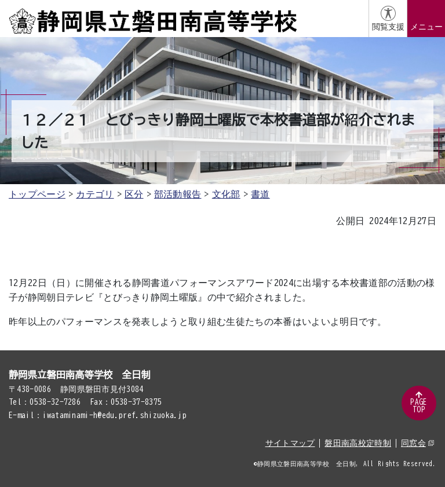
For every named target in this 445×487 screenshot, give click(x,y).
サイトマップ (290, 443)
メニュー (426, 27)
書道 (260, 194)
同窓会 (417, 443)
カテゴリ (95, 194)
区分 (134, 194)
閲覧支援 (388, 27)
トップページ (37, 194)
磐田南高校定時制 (357, 443)
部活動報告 (178, 194)
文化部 (226, 194)
